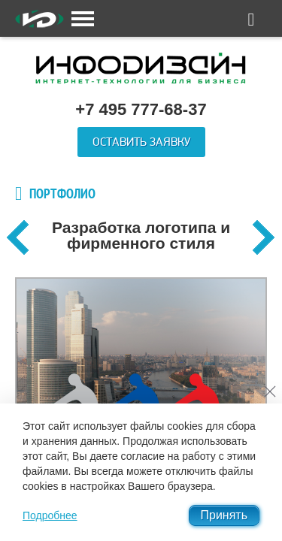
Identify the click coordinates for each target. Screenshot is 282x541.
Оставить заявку (141, 142)
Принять (224, 515)
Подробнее (50, 515)
